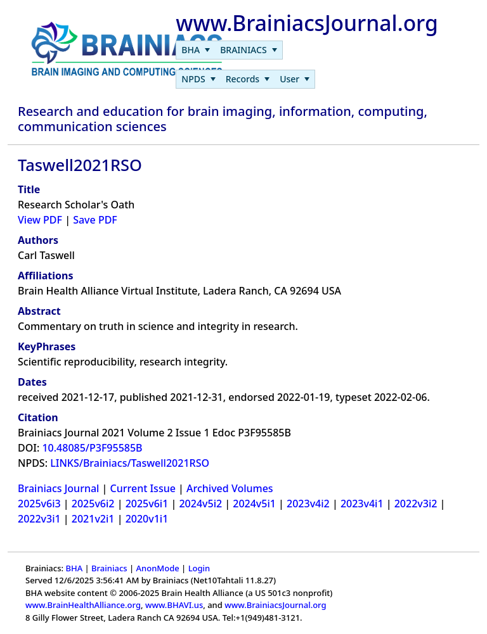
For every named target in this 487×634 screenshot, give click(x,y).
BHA (73, 568)
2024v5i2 (200, 503)
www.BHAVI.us (174, 605)
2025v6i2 (93, 503)
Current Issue (143, 488)
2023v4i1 (362, 503)
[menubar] (229, 50)
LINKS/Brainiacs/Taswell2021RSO (129, 463)
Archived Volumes (229, 488)
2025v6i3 (39, 503)
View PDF (40, 220)
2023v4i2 (308, 503)
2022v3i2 (416, 503)
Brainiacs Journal (58, 488)
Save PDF (95, 220)
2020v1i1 (147, 519)
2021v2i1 (93, 519)
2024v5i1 (254, 503)
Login (199, 568)
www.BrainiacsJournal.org (275, 605)
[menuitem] (195, 50)
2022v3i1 (39, 519)
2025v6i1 (147, 503)
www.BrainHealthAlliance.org (83, 605)
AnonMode (157, 568)
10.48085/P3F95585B (92, 448)
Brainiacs (109, 568)
